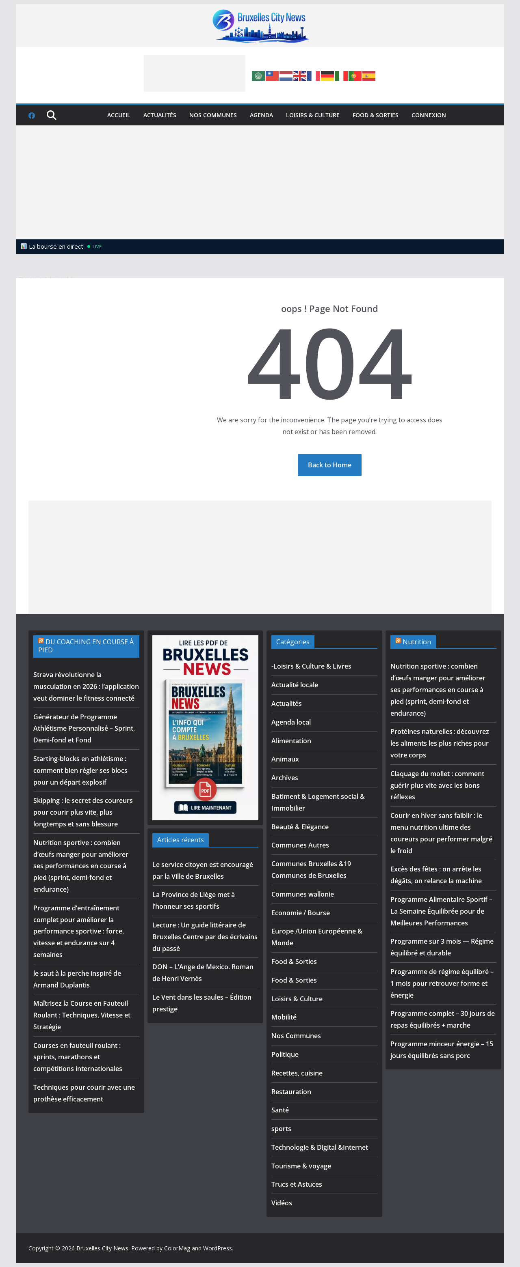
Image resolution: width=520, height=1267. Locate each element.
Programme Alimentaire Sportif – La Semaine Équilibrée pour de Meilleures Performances (441, 911)
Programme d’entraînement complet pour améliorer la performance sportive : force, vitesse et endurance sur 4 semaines (78, 931)
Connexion (429, 115)
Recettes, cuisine (297, 1073)
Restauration (291, 1091)
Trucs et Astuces (296, 1184)
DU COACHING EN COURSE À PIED (86, 646)
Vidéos (281, 1202)
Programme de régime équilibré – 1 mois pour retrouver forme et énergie (442, 983)
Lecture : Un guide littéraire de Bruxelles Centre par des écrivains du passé (205, 937)
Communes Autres (300, 845)
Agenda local (291, 722)
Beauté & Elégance (300, 826)
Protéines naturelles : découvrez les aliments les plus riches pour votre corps (439, 743)
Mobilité (284, 1017)
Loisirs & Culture (313, 115)
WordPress (217, 1248)
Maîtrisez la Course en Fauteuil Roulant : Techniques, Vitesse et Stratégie (81, 1015)
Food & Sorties (376, 115)
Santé (280, 1110)
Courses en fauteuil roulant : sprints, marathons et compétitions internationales (77, 1057)
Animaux (285, 759)
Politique (285, 1054)
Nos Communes (213, 115)
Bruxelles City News (102, 1248)
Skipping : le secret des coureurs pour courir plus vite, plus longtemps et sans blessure (83, 812)
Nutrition (417, 641)
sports (281, 1128)
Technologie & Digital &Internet (319, 1147)
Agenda (261, 115)
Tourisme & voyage (301, 1166)
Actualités (159, 115)
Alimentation (291, 740)
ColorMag (177, 1248)
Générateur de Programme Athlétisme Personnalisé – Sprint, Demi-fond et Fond (84, 728)
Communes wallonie (302, 894)
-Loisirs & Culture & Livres (311, 666)
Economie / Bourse (300, 912)
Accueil (118, 115)
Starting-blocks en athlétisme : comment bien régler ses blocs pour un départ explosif (80, 770)
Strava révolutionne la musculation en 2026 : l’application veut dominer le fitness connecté (86, 686)
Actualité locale (294, 684)
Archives (284, 777)
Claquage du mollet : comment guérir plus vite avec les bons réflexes (437, 785)
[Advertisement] (194, 73)
